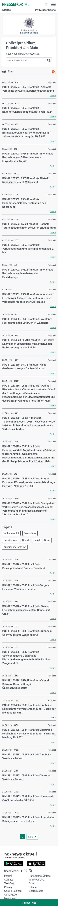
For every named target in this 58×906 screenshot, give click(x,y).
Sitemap (33, 887)
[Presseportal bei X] (24, 871)
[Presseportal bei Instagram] (29, 870)
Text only (9, 883)
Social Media (36, 891)
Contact (8, 879)
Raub (47, 540)
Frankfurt (51, 82)
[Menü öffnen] (53, 5)
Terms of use (36, 879)
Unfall (36, 540)
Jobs (31, 883)
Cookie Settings (12, 891)
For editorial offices (40, 876)
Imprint (8, 876)
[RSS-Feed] (54, 71)
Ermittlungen (10, 540)
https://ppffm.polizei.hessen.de (22, 53)
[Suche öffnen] (46, 5)
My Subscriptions (45, 10)
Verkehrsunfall (11, 533)
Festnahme (30, 533)
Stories (6, 10)
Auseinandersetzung (15, 547)
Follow (29, 902)
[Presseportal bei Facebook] (20, 871)
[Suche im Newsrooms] (29, 60)
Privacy (8, 887)
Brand (25, 540)
